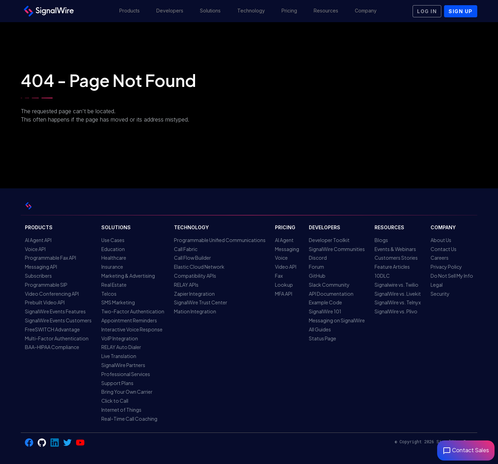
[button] (129, 11)
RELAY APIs (186, 285)
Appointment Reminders (129, 320)
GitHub (317, 276)
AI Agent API (38, 240)
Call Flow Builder (192, 258)
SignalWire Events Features (55, 311)
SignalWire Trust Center (200, 302)
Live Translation (118, 356)
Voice (281, 258)
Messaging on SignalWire (337, 320)
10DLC (382, 276)
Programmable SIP (46, 285)
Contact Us (443, 249)
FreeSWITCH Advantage (52, 329)
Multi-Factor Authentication (57, 338)
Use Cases (112, 240)
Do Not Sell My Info (452, 276)
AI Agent (284, 240)
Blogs (381, 240)
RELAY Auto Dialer (121, 347)
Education (113, 249)
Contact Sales (466, 450)
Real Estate (114, 285)
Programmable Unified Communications (220, 240)
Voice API (35, 249)
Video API (285, 267)
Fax (279, 276)
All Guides (320, 329)
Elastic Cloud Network (199, 267)
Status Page (322, 338)
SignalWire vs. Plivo (396, 311)
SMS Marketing (118, 302)
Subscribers (38, 276)
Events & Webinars (395, 249)
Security (440, 294)
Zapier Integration (194, 294)
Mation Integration (195, 311)
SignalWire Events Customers (58, 320)
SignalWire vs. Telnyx (398, 302)
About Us (441, 240)
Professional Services (125, 374)
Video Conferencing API (52, 294)
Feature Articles (392, 267)
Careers (440, 258)
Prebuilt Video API (45, 302)
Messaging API (41, 267)
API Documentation (331, 294)
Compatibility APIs (195, 276)
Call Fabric (185, 249)
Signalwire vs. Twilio (396, 285)
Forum (316, 267)
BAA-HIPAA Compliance (52, 347)
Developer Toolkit (329, 240)
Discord (318, 258)
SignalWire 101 (325, 311)
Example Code (325, 302)
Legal (437, 285)
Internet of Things (121, 410)
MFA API (283, 294)
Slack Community (329, 285)
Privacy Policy (446, 267)
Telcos (109, 294)
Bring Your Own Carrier (127, 392)
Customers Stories (396, 258)
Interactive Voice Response (132, 329)
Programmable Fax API (50, 258)
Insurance (112, 267)
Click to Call (114, 401)
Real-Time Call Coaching (129, 419)
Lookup (284, 285)
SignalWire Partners (123, 365)
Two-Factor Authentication (132, 311)
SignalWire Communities (337, 249)
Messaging (287, 249)
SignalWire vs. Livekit (398, 294)
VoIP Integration (119, 338)
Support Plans (117, 383)
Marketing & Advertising (128, 276)
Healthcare (113, 258)
